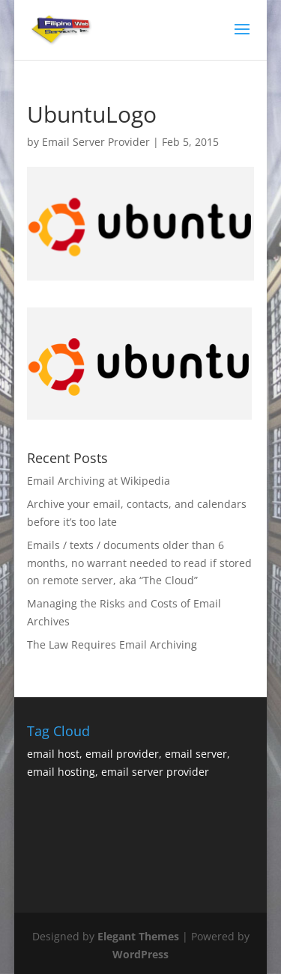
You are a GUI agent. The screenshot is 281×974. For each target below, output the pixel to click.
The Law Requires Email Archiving (112, 644)
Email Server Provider (96, 142)
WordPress (140, 954)
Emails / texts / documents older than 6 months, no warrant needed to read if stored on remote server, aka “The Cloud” (139, 563)
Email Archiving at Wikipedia (98, 481)
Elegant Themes (138, 936)
